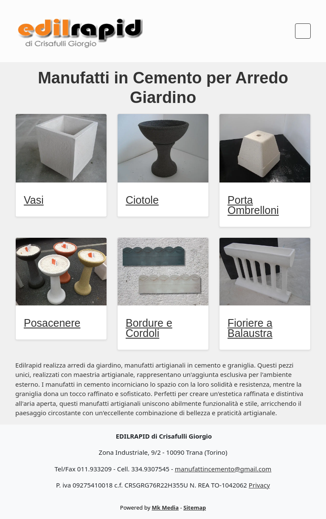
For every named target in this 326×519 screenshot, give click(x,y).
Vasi (34, 200)
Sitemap (194, 507)
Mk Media (165, 507)
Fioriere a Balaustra (250, 328)
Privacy (259, 485)
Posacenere (52, 323)
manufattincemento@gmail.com (223, 469)
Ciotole (142, 200)
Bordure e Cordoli (149, 328)
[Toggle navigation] (303, 31)
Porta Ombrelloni (253, 205)
